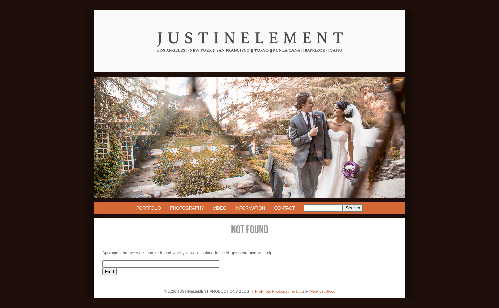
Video (219, 208)
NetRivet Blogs (322, 291)
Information (250, 208)
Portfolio (148, 208)
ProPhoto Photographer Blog (279, 291)
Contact (284, 208)
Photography (187, 208)
